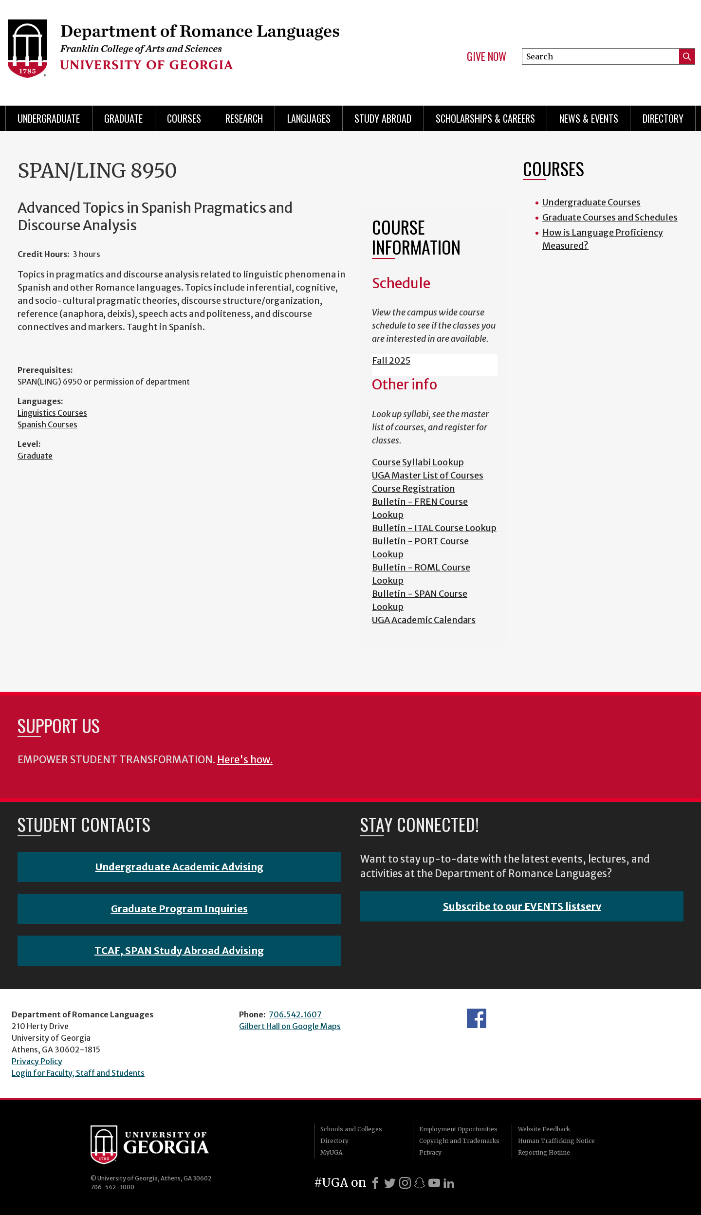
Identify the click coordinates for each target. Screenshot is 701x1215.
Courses (184, 118)
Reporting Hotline (544, 1152)
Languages (309, 118)
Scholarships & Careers (485, 118)
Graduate (123, 118)
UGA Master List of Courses (427, 475)
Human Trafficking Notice (556, 1140)
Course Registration (413, 488)
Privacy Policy (37, 1061)
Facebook (476, 1018)
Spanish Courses (47, 424)
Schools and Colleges (351, 1129)
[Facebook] (375, 1183)
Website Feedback (544, 1129)
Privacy (430, 1152)
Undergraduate (49, 118)
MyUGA (331, 1152)
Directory (663, 118)
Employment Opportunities (458, 1129)
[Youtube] (434, 1183)
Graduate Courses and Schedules (610, 217)
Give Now (486, 56)
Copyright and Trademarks (459, 1140)
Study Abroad (382, 118)
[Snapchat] (419, 1183)
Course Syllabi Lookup (418, 462)
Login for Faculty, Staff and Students (78, 1073)
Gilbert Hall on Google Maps (290, 1026)
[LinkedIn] (449, 1183)
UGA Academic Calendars (424, 620)
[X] (390, 1183)
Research (244, 118)
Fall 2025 (391, 360)
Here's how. (245, 760)
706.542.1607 (295, 1014)
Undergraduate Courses (591, 202)
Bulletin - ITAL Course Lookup (434, 528)
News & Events (588, 118)
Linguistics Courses (52, 413)
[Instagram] (405, 1183)
